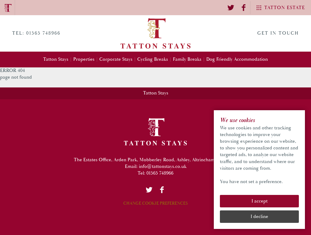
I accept (259, 201)
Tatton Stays (155, 93)
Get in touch (278, 33)
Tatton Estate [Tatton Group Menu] (284, 8)
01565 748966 (159, 173)
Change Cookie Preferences (155, 203)
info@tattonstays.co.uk (162, 166)
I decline (259, 216)
